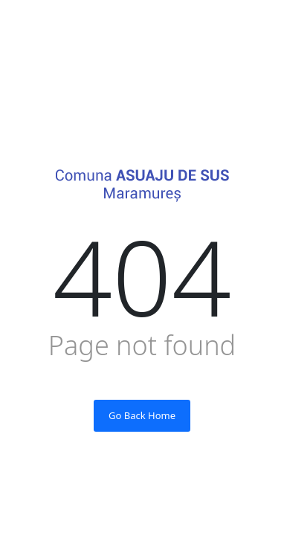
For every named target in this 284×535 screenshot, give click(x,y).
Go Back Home (142, 415)
